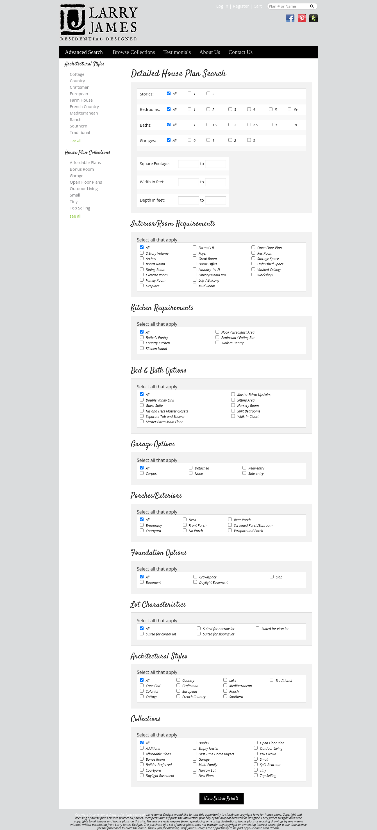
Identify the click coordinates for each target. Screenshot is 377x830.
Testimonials (177, 52)
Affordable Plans (158, 754)
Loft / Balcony (209, 280)
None (199, 473)
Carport (152, 473)
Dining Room (155, 269)
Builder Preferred (159, 764)
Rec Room (264, 253)
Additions (153, 748)
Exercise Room (157, 275)
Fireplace (153, 286)
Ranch (234, 691)
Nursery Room (248, 405)
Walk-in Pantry (232, 343)
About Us (209, 52)
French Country (193, 696)
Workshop (264, 275)
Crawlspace (208, 577)
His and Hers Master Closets (167, 411)
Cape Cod (153, 685)
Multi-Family (208, 764)
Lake (232, 680)
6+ (295, 109)
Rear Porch (242, 519)
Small (264, 759)
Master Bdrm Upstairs (254, 394)
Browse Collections (134, 52)
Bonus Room (155, 264)
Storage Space (268, 258)
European (189, 691)
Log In (222, 6)
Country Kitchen (158, 343)
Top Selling (268, 775)
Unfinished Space (270, 264)
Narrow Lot (207, 770)
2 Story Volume (157, 253)
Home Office (208, 264)
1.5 (214, 125)
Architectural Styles (85, 64)
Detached (202, 468)
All (174, 94)
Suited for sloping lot (218, 634)
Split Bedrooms (248, 411)
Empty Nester (209, 748)
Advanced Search (84, 52)
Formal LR (206, 247)
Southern (236, 696)
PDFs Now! (268, 754)
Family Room (155, 280)
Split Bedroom (270, 764)
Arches (151, 258)
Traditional (284, 680)
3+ (295, 125)
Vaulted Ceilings (269, 269)
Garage (204, 759)
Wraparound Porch (248, 530)
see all (75, 140)
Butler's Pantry (157, 337)
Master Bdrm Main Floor (164, 421)
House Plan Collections (87, 153)
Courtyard (153, 530)
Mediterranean (240, 685)
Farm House (81, 100)
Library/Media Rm (212, 275)
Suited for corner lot (161, 634)
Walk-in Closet (247, 416)
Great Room (208, 258)
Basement (153, 582)
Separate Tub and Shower (165, 416)
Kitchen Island (156, 348)
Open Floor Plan (269, 247)
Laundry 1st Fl (209, 269)
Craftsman (190, 685)
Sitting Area (246, 400)
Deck (192, 519)
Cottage (152, 696)
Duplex (204, 743)
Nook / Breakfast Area (238, 332)
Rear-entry (256, 468)
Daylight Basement (213, 582)
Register (241, 6)
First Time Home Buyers (216, 754)
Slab (279, 577)
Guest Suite (154, 405)
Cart (257, 6)
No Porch (196, 530)
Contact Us (241, 52)
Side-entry (256, 473)
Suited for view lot (275, 628)
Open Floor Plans (86, 182)
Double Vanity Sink (160, 400)
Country (188, 680)
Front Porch (197, 525)
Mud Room (207, 286)
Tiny (263, 770)
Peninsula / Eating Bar (238, 337)
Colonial (152, 691)
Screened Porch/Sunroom (253, 525)
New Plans (206, 775)
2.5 (255, 125)
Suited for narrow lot (218, 628)
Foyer (203, 253)
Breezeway (154, 525)
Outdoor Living (271, 748)
